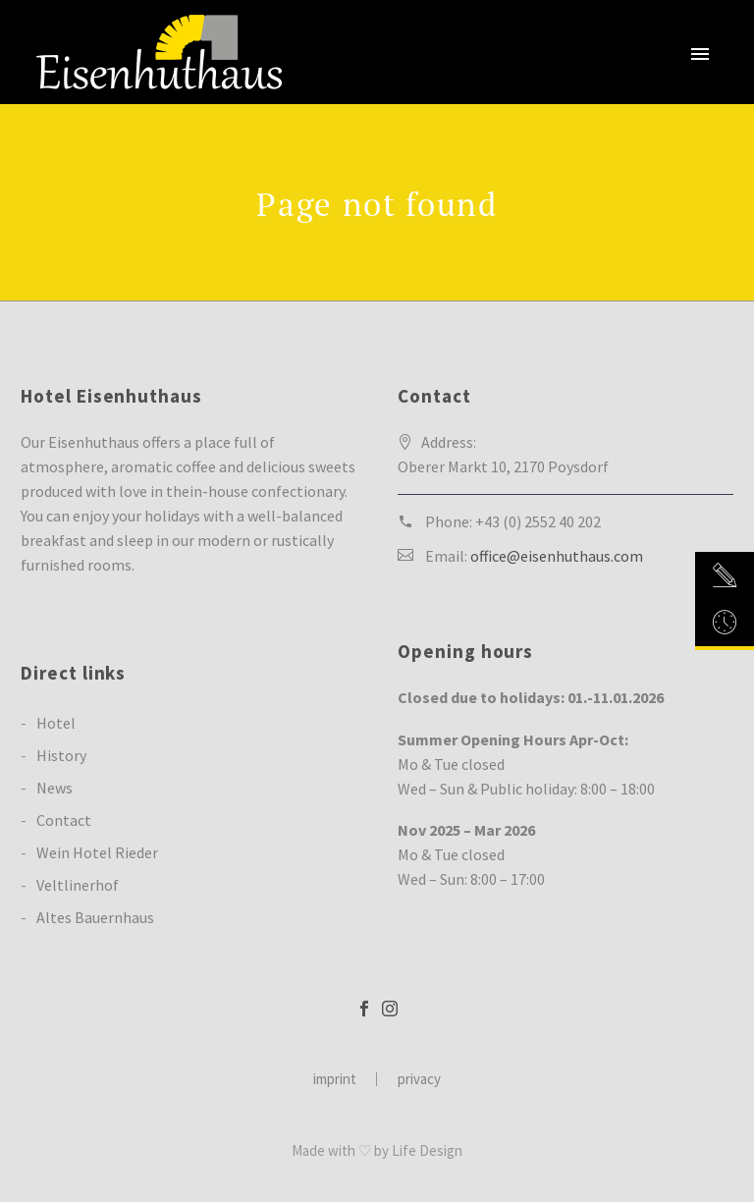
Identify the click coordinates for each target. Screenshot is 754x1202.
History (61, 755)
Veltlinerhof (77, 885)
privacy (419, 1079)
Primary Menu (700, 54)
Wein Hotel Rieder (97, 852)
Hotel (56, 723)
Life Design (427, 1150)
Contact (63, 820)
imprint (334, 1079)
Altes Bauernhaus (95, 917)
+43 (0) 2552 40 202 (538, 521)
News (54, 787)
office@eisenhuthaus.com (556, 556)
